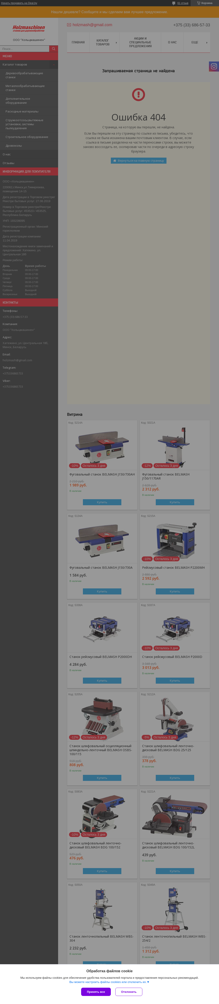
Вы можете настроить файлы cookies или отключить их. (108, 982)
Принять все (96, 991)
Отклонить (129, 991)
